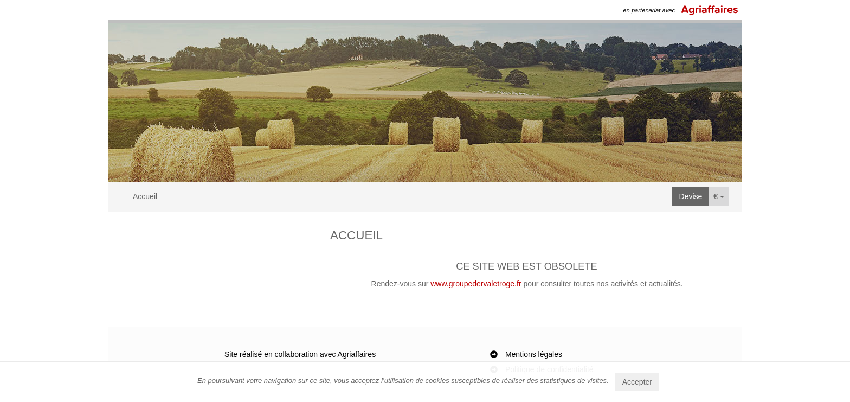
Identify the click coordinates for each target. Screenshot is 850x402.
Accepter (637, 382)
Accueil (145, 196)
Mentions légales (533, 354)
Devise (691, 196)
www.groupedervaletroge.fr (475, 283)
